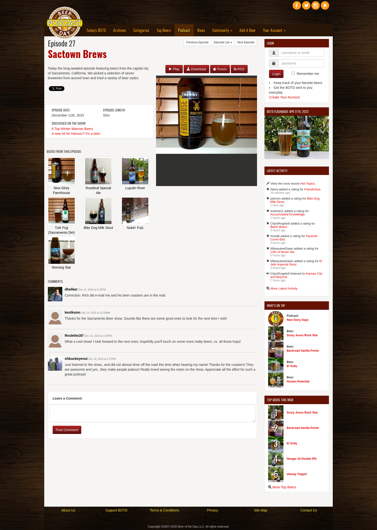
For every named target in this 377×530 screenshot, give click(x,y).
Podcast (186, 30)
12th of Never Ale (282, 252)
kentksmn (72, 312)
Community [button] (222, 30)
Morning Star (61, 267)
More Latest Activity (284, 288)
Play (174, 69)
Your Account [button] (274, 30)
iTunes (220, 69)
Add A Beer (247, 30)
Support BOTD (116, 510)
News (201, 30)
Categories (141, 30)
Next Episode (245, 42)
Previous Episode (197, 42)
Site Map (260, 510)
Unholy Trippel (297, 474)
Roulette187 (74, 335)
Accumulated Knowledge (287, 214)
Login (276, 74)
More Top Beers (284, 487)
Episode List (223, 42)
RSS (239, 69)
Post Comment (67, 430)
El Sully (292, 366)
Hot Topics (307, 183)
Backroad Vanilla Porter (303, 350)
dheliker (71, 289)
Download (196, 69)
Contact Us (308, 510)
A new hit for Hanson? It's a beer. (76, 134)
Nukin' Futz (135, 228)
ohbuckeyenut (76, 359)
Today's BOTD (96, 30)
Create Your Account (284, 97)
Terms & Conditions (164, 510)
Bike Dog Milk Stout (98, 228)
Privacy (212, 510)
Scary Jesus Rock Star (302, 335)
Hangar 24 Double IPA (301, 458)
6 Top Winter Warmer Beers (72, 129)
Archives (119, 30)
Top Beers (164, 30)
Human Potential (298, 381)
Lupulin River (135, 188)
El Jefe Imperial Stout (296, 262)
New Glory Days (297, 320)
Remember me (308, 74)
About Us (68, 510)
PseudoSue (312, 189)
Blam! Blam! (278, 227)
